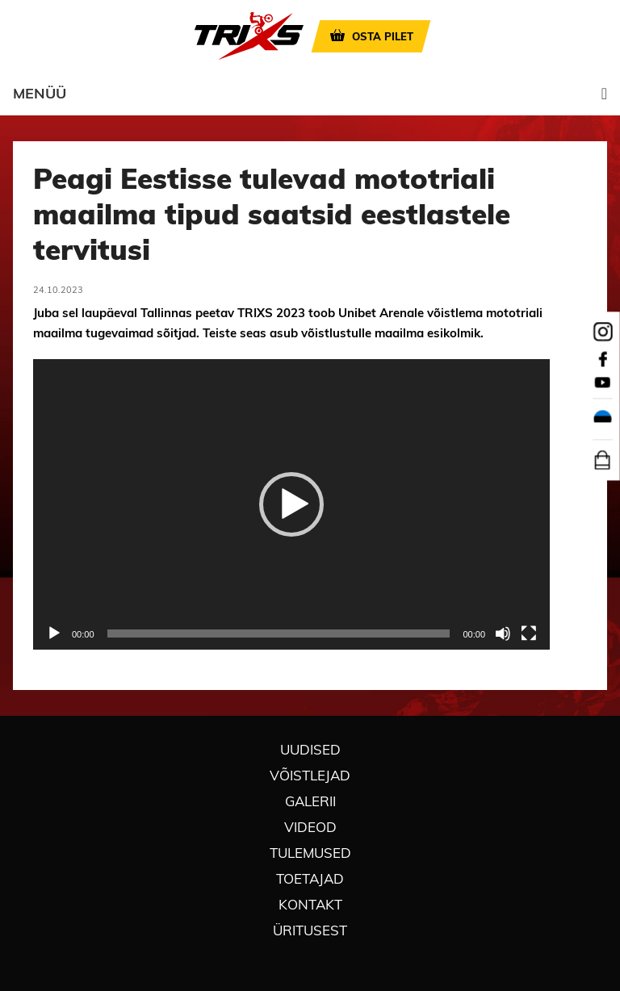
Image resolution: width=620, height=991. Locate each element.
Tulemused (310, 852)
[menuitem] (602, 419)
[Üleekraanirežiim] (529, 633)
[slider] (278, 633)
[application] (291, 504)
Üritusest (310, 930)
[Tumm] (503, 633)
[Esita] (54, 633)
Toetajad (310, 878)
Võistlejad (310, 775)
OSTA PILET (382, 36)
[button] (291, 504)
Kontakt (310, 904)
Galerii (310, 800)
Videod (310, 826)
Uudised (310, 749)
